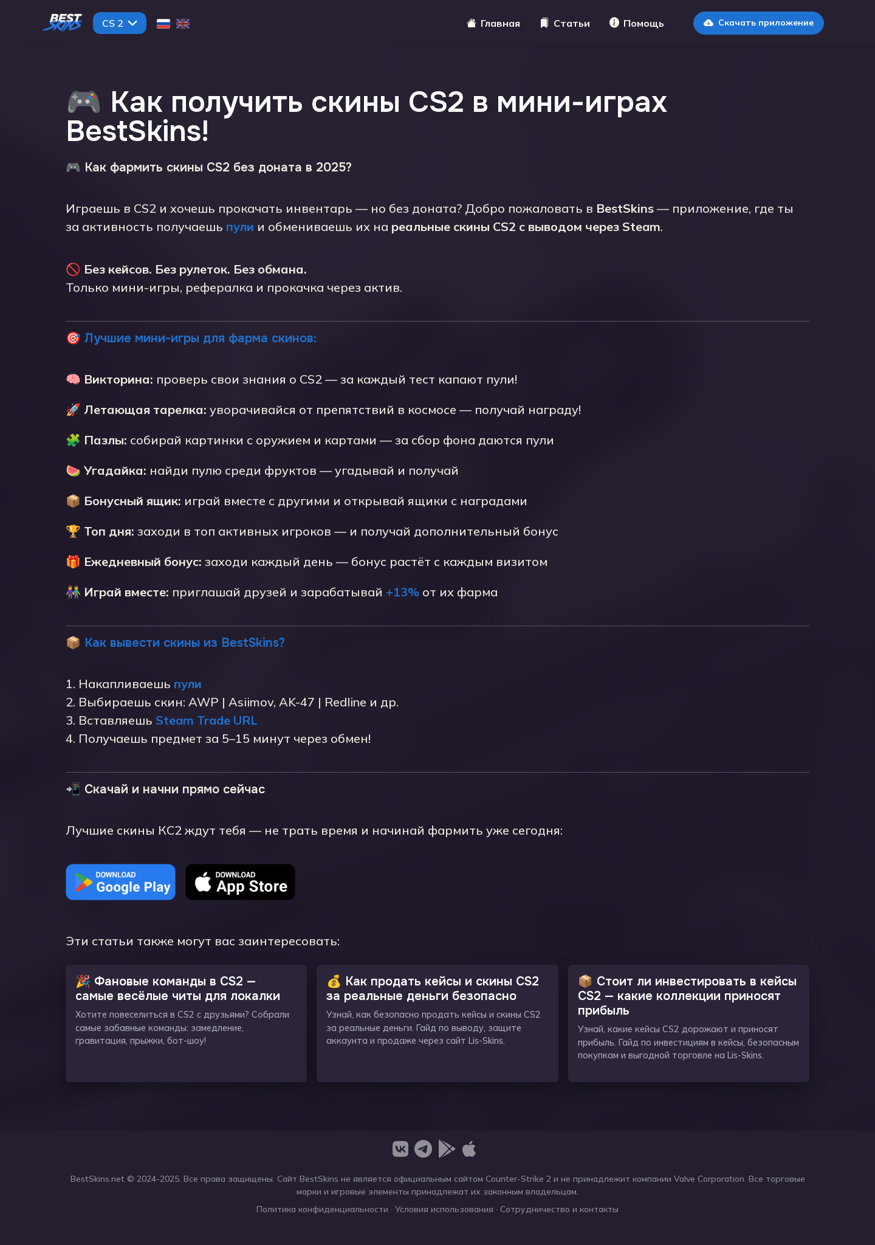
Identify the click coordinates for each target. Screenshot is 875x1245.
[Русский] (163, 23)
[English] (183, 23)
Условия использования (444, 1209)
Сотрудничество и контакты (559, 1209)
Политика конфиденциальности (322, 1209)
